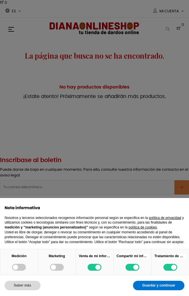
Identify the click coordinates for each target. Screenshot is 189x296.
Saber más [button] (22, 285)
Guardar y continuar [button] (158, 285)
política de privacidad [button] (165, 218)
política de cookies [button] (142, 227)
